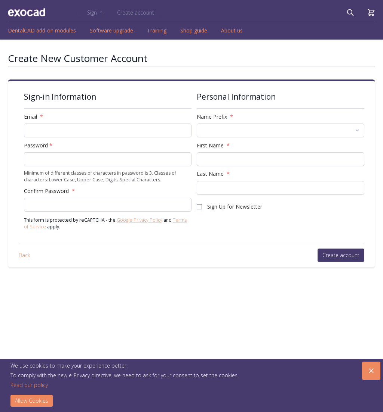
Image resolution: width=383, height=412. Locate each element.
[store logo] (26, 12)
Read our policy (29, 384)
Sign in (95, 12)
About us (232, 30)
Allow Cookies (31, 400)
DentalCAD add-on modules (42, 30)
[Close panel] (371, 371)
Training (156, 30)
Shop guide (193, 30)
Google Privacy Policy (139, 220)
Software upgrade (111, 30)
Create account (135, 12)
